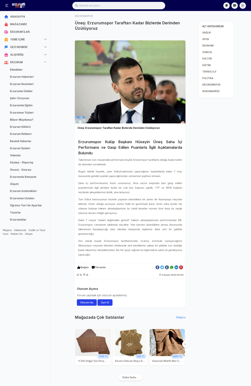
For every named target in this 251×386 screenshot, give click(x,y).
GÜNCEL (207, 52)
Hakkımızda (20, 230)
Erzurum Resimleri (22, 84)
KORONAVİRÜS (211, 91)
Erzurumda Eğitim (21, 105)
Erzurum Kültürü (20, 126)
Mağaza (7, 230)
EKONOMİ (208, 45)
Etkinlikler (16, 69)
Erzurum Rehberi (21, 134)
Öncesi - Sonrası (20, 169)
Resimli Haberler (20, 141)
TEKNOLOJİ (209, 71)
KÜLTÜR (207, 58)
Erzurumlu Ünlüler (21, 91)
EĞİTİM (206, 65)
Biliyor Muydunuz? (21, 119)
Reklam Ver (17, 234)
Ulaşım (14, 184)
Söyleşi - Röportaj (21, 162)
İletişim (29, 234)
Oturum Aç (86, 302)
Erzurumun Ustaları (22, 198)
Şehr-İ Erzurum (19, 98)
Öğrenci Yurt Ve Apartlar (26, 205)
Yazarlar (15, 212)
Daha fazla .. (130, 377)
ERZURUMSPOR (211, 84)
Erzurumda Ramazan (23, 176)
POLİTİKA (207, 78)
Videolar (15, 155)
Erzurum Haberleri (22, 76)
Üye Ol (105, 302)
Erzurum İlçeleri (20, 148)
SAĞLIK (206, 32)
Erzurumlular (18, 219)
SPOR (205, 39)
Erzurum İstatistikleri (23, 191)
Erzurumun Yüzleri (22, 112)
